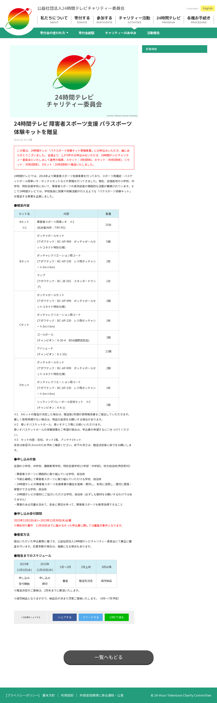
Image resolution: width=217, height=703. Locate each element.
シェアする (65, 617)
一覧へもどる (109, 656)
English (208, 8)
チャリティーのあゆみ (120, 33)
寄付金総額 (86, 33)
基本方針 (48, 695)
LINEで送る (117, 617)
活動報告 (153, 33)
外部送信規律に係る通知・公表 (101, 695)
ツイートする (91, 617)
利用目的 (67, 695)
